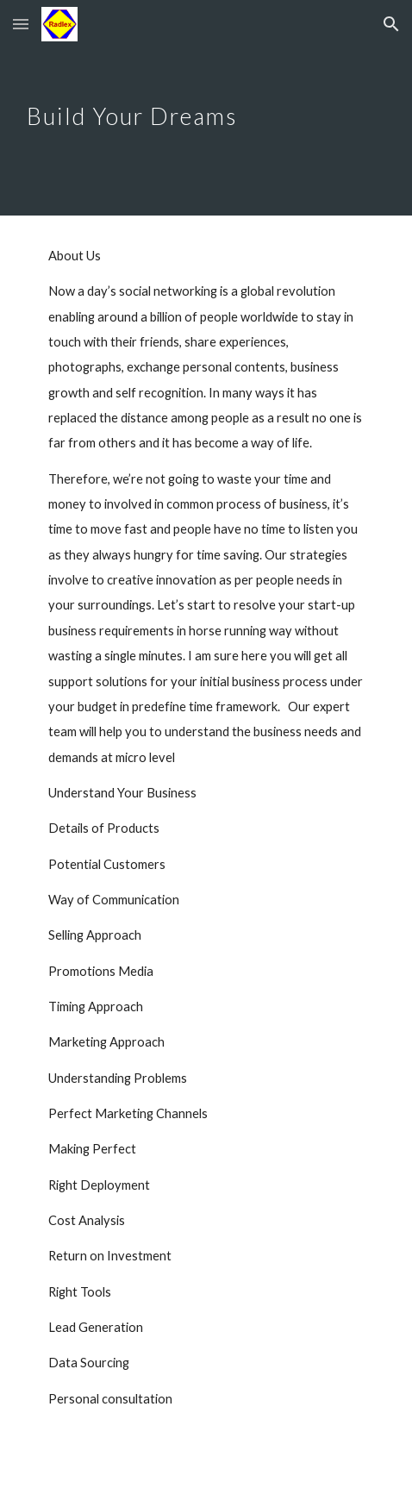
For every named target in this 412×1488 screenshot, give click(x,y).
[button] (20, 23)
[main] (206, 107)
